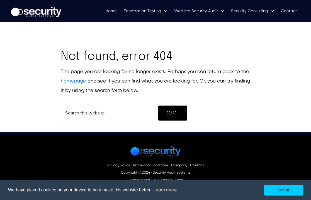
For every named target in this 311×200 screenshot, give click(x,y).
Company (179, 165)
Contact (197, 165)
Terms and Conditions (151, 165)
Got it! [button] (283, 190)
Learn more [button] (165, 189)
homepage (73, 81)
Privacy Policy (118, 165)
